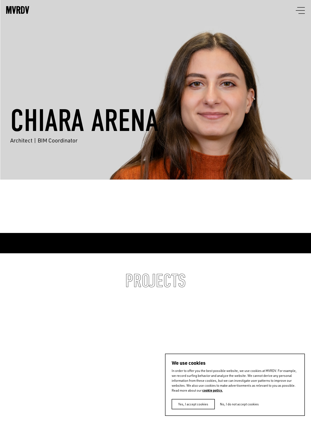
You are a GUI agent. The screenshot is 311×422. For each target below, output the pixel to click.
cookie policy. (212, 390)
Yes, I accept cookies (193, 404)
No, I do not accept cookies (239, 404)
